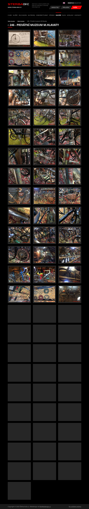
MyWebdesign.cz (45, 507)
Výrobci (52, 15)
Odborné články (42, 15)
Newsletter (55, 7)
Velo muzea (23, 15)
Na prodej (31, 15)
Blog (64, 15)
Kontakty (78, 15)
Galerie (58, 15)
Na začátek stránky (75, 507)
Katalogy (70, 15)
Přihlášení (65, 7)
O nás (10, 15)
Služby (15, 15)
